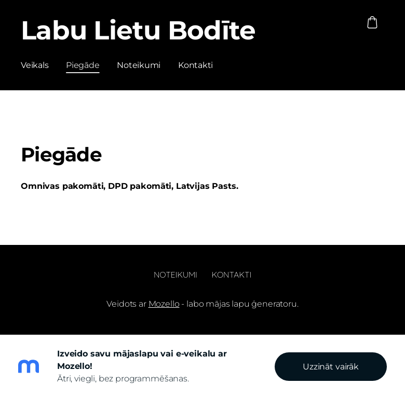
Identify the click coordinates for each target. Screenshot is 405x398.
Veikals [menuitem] (34, 65)
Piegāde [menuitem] (82, 65)
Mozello (164, 304)
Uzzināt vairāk (331, 367)
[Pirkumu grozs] (372, 22)
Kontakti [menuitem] (195, 65)
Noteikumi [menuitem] (138, 65)
